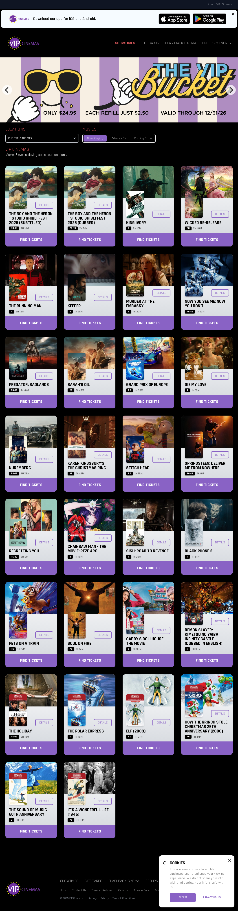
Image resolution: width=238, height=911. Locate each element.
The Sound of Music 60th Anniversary (28, 812)
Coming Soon (143, 138)
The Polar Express (86, 731)
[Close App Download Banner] (233, 14)
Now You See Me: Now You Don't (205, 304)
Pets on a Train (24, 643)
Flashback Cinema (180, 43)
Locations (15, 129)
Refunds (123, 890)
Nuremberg (20, 468)
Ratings (92, 898)
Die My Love (195, 385)
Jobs (63, 890)
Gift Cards (150, 43)
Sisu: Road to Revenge (147, 551)
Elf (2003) (136, 731)
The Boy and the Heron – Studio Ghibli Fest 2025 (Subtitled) (31, 218)
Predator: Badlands (29, 385)
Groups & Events (216, 43)
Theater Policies (102, 890)
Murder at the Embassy (140, 304)
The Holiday (20, 731)
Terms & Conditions (123, 898)
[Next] (231, 90)
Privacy (105, 898)
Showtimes (125, 43)
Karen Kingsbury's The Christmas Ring (87, 465)
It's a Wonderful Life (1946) (88, 812)
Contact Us (79, 890)
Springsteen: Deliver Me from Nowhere (205, 465)
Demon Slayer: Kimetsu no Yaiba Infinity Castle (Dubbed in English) (204, 636)
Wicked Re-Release (203, 223)
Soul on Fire (79, 643)
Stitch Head (138, 468)
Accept (183, 897)
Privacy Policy (212, 897)
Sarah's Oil (79, 385)
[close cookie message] (229, 860)
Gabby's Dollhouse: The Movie (145, 641)
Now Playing (95, 138)
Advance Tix (119, 138)
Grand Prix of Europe (147, 385)
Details (44, 205)
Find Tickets (31, 239)
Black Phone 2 (198, 551)
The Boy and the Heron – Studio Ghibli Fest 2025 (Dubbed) (89, 218)
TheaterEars (141, 890)
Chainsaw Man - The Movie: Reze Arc (87, 549)
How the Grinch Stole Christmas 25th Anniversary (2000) (206, 726)
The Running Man (25, 306)
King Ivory (136, 223)
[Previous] (7, 90)
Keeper (74, 306)
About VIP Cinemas (220, 4)
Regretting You (24, 551)
